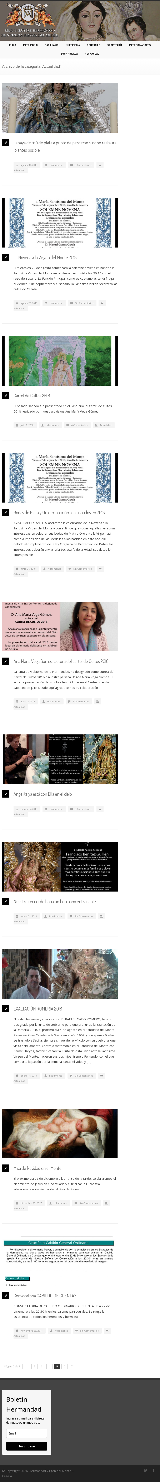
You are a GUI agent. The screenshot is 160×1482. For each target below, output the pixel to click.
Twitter (145, 1470)
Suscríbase (27, 1446)
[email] (26, 1433)
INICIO (12, 45)
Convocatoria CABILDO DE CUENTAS (45, 1295)
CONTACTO (93, 45)
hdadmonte (56, 164)
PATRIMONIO (30, 45)
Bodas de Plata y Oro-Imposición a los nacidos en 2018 (59, 512)
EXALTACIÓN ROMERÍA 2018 (38, 1009)
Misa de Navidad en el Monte (37, 1168)
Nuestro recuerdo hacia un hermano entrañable (55, 901)
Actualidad (19, 170)
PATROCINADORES (140, 45)
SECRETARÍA (114, 45)
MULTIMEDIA (73, 45)
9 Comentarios (83, 164)
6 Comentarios (79, 425)
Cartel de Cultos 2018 (32, 395)
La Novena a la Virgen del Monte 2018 (45, 257)
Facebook (154, 1470)
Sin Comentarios (84, 303)
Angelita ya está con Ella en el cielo (43, 794)
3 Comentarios (81, 701)
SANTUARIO (52, 45)
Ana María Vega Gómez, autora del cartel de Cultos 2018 (61, 661)
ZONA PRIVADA (69, 53)
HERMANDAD (92, 53)
